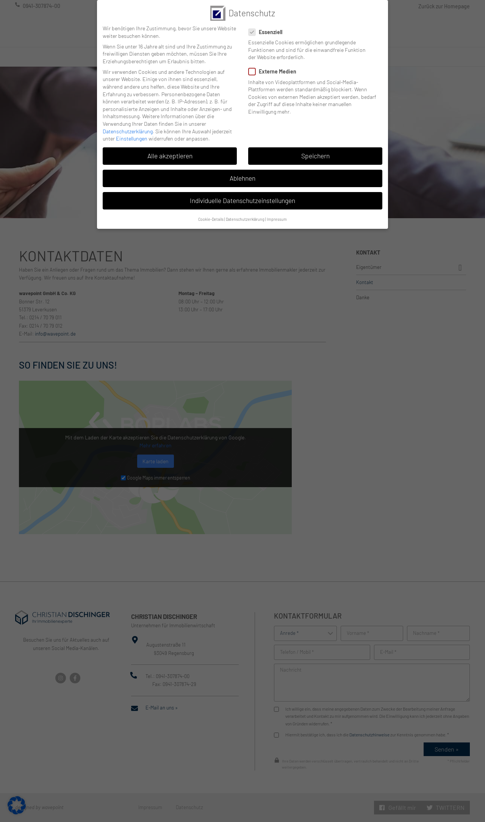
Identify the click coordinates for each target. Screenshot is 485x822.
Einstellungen (131, 131)
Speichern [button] (315, 148)
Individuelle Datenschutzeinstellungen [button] (242, 193)
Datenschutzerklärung (128, 123)
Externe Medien (274, 63)
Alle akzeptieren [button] (169, 148)
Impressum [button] (277, 211)
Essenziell (267, 24)
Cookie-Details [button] (211, 211)
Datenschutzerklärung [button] (245, 211)
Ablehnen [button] (242, 170)
